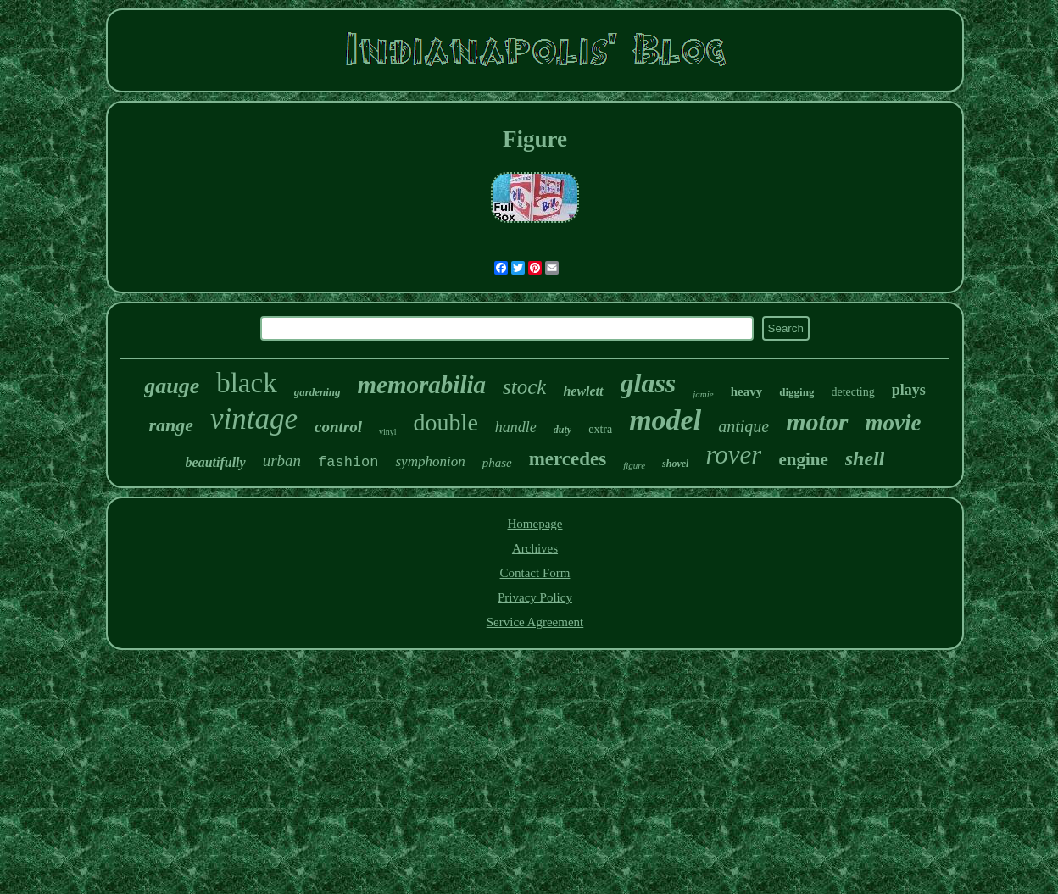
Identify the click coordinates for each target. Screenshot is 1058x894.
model (665, 420)
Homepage (535, 523)
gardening (317, 392)
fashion (348, 462)
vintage (254, 419)
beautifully (216, 462)
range (171, 425)
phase (497, 462)
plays (909, 389)
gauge (171, 386)
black (246, 383)
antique (743, 426)
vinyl (388, 431)
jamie (703, 394)
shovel (675, 463)
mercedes (568, 458)
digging (796, 392)
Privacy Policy (535, 597)
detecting (852, 392)
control (338, 427)
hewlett (583, 391)
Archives (535, 548)
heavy (747, 391)
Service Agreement (535, 622)
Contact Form (535, 573)
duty (562, 430)
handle (516, 427)
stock (524, 386)
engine (802, 459)
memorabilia (422, 384)
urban (282, 460)
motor (817, 422)
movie (894, 423)
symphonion (430, 461)
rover (733, 454)
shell (865, 458)
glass (649, 383)
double (446, 422)
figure (634, 465)
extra (600, 429)
